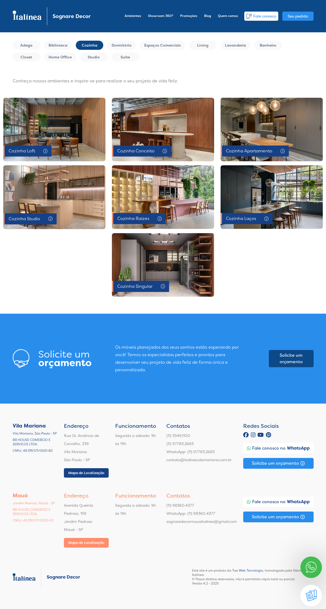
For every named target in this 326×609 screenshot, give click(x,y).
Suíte (125, 57)
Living (202, 45)
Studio (94, 57)
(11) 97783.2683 (180, 443)
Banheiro (268, 45)
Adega (26, 45)
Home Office (60, 57)
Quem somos (228, 16)
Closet (26, 57)
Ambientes (133, 16)
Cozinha (89, 45)
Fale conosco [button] (261, 16)
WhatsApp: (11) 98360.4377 (190, 513)
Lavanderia (235, 45)
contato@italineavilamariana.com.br (199, 459)
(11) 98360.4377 (180, 505)
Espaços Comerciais (162, 45)
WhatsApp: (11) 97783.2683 (190, 451)
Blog (207, 16)
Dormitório (122, 45)
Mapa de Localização (86, 473)
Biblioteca (58, 45)
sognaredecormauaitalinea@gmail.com (201, 521)
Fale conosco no (278, 448)
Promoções (188, 16)
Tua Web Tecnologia (247, 570)
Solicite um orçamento (291, 358)
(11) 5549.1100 (178, 435)
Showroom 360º (160, 16)
